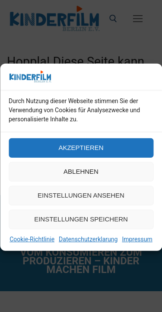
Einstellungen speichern (81, 225)
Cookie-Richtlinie (32, 244)
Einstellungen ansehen (81, 201)
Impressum (137, 244)
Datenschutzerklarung (88, 244)
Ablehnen (81, 177)
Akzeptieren (80, 153)
